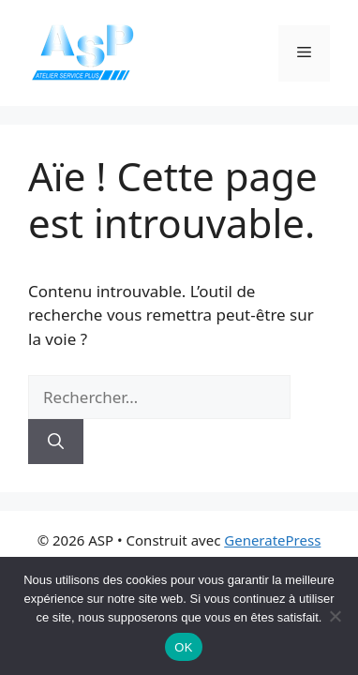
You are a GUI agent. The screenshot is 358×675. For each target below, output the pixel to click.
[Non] (334, 616)
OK (183, 647)
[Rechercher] (55, 441)
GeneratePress (272, 540)
